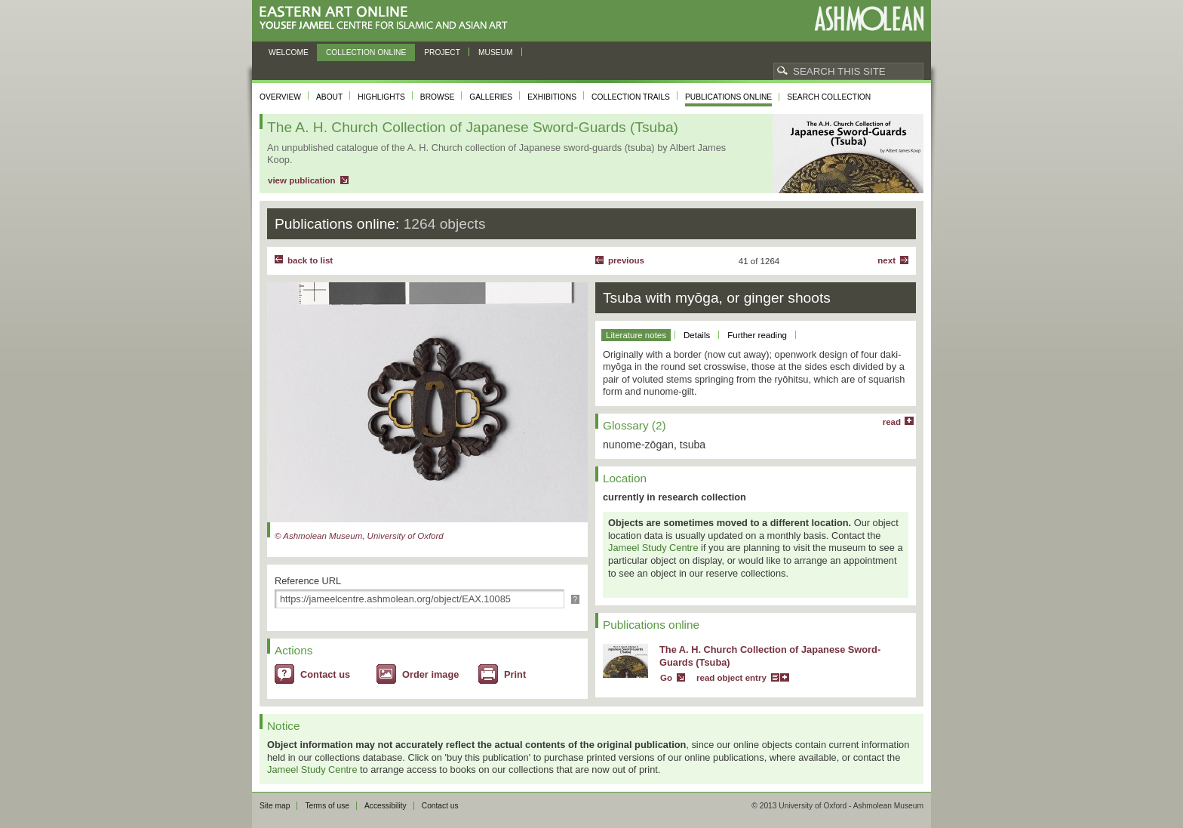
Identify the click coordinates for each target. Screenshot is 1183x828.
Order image (430, 674)
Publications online (728, 97)
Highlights (381, 97)
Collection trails (631, 97)
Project (442, 52)
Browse (437, 97)
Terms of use (327, 806)
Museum (495, 52)
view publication (302, 180)
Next (886, 260)
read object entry (731, 677)
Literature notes (636, 335)
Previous (626, 260)
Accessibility (385, 806)
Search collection (829, 97)
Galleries (490, 97)
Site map (275, 806)
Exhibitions (551, 97)
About (329, 97)
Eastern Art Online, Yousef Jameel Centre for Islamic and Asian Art (387, 18)
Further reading (757, 335)
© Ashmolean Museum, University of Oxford (359, 535)
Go (666, 677)
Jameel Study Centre (653, 547)
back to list (310, 260)
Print (515, 674)
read (892, 421)
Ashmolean (868, 18)
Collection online (366, 52)
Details (697, 335)
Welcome (289, 52)
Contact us (325, 674)
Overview (280, 97)
